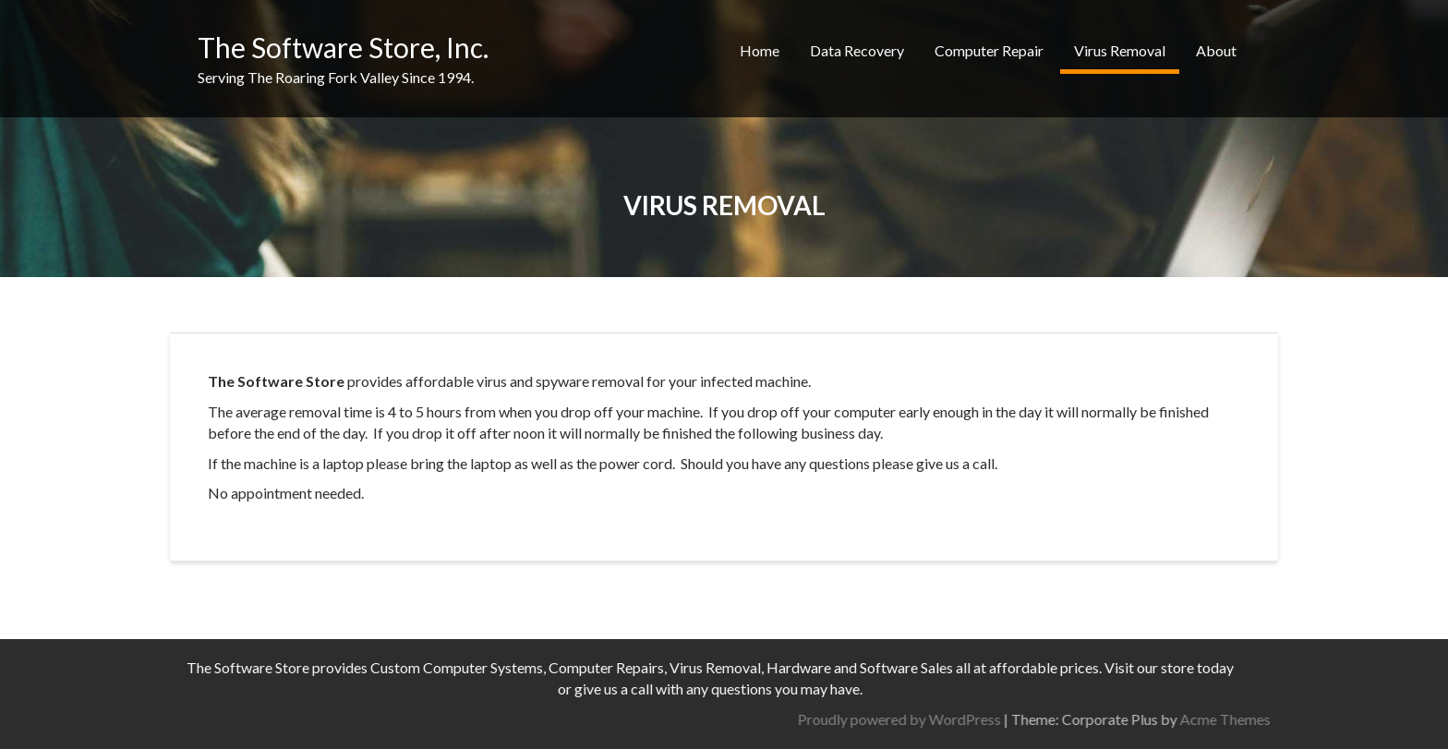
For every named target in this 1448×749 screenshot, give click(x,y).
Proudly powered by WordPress (1067, 719)
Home (759, 50)
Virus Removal (1119, 50)
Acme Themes (1393, 719)
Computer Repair (989, 50)
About (1216, 50)
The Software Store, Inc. (343, 47)
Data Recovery (857, 50)
